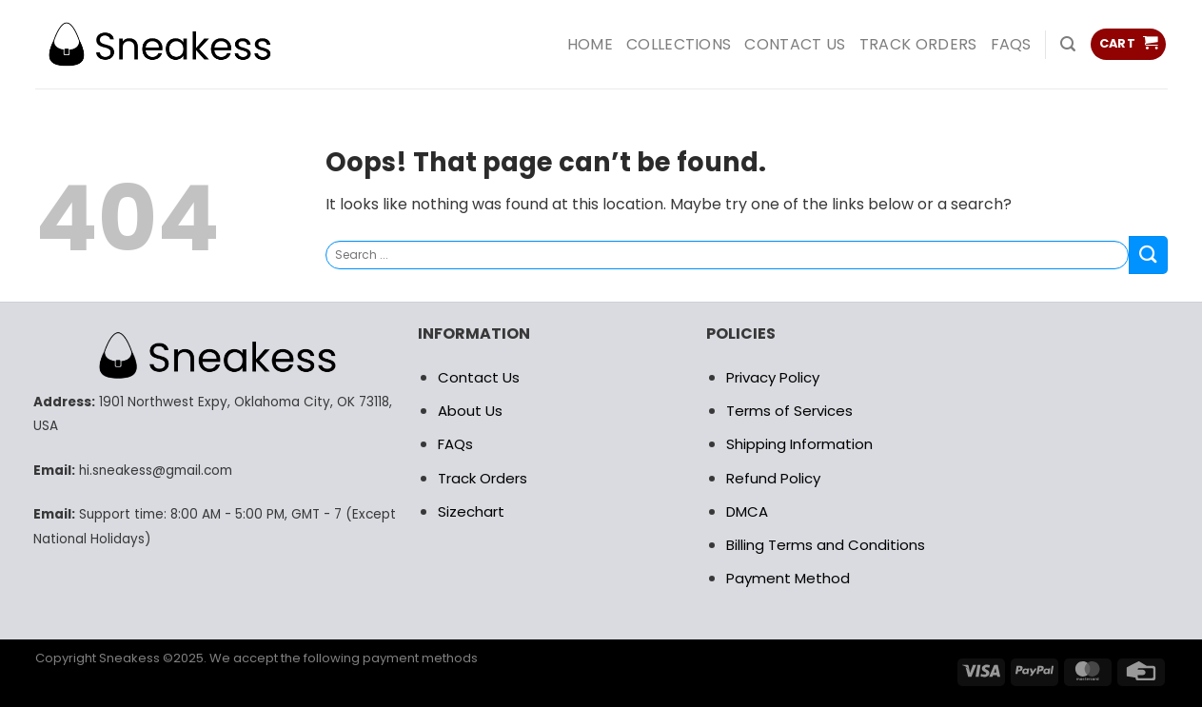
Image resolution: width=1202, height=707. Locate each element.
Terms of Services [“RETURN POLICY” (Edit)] (789, 411)
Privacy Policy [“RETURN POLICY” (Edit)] (772, 377)
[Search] (1067, 44)
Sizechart (471, 511)
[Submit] (1148, 254)
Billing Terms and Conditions (825, 545)
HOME (590, 44)
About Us (470, 411)
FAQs (1011, 44)
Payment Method (788, 578)
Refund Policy (773, 478)
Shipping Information (799, 444)
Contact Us (479, 377)
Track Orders (918, 44)
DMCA (747, 511)
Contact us (794, 44)
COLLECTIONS (679, 44)
